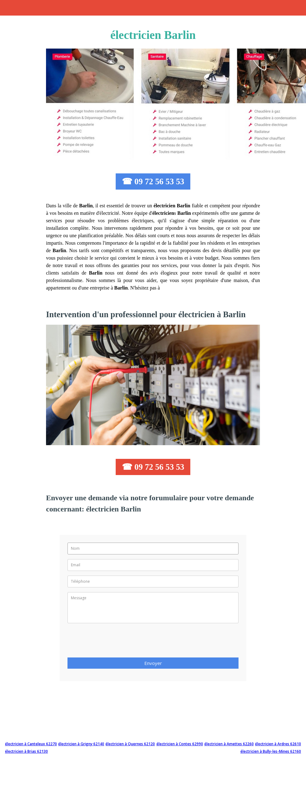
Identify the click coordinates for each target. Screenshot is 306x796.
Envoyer (153, 663)
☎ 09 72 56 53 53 (153, 181)
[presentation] (114, 642)
